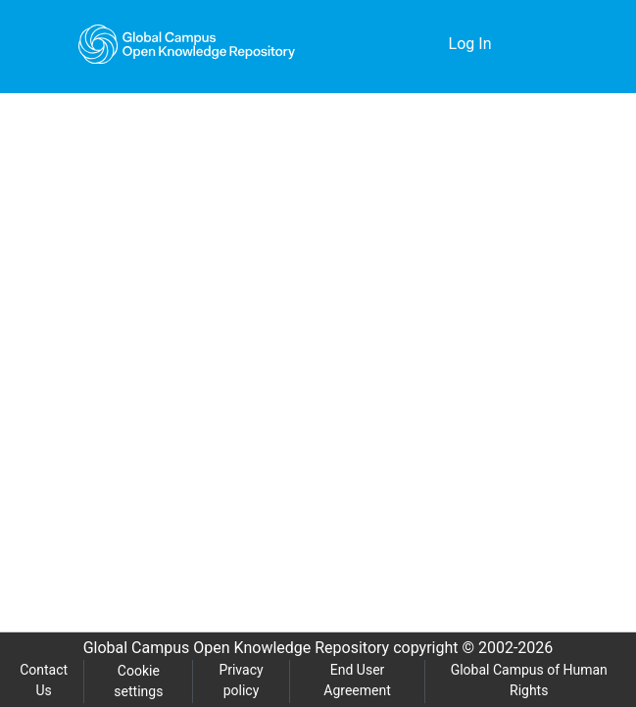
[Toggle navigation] (541, 44)
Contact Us (44, 680)
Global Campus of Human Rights (530, 680)
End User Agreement (357, 680)
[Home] (187, 44)
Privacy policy (240, 680)
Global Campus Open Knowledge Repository (231, 648)
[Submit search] (403, 44)
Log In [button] (472, 44)
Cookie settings (139, 681)
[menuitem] (431, 44)
